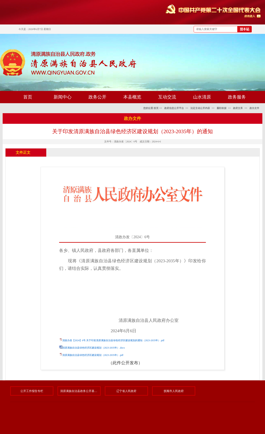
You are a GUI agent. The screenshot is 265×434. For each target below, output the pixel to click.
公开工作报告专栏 (31, 391)
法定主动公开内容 (200, 108)
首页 (156, 108)
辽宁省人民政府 (126, 391)
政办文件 (254, 108)
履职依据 (221, 108)
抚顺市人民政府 (174, 391)
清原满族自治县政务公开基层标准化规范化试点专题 (79, 391)
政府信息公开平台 (174, 108)
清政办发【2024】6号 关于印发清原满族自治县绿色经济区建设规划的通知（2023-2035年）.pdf (113, 340)
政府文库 (238, 108)
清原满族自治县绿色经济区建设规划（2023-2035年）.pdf (92, 355)
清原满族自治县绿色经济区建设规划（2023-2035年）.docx (93, 347)
